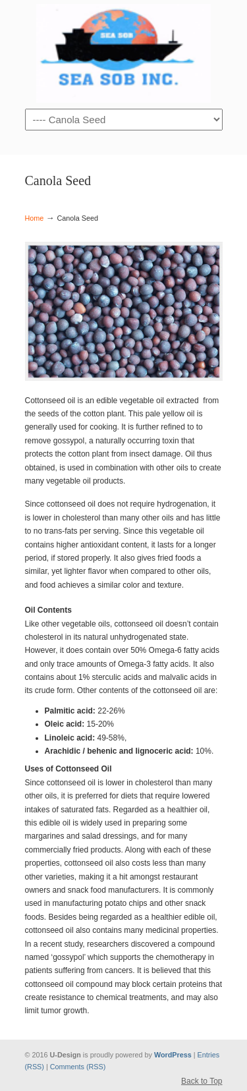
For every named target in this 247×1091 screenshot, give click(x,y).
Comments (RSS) (78, 1067)
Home (34, 218)
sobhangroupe (124, 53)
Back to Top (201, 1081)
